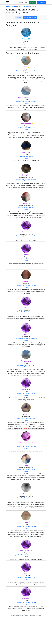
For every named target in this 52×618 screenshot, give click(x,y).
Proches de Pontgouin (30, 17)
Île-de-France (30, 207)
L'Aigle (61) (22, 156)
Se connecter (41, 2)
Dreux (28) (20, 312)
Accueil (8, 6)
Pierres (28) (20, 365)
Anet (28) (20, 128)
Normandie (29, 156)
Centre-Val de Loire (30, 43)
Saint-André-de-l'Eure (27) (22, 338)
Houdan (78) (21, 207)
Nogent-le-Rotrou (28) (20, 555)
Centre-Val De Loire (23, 6)
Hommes (18, 17)
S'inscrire (32, 2)
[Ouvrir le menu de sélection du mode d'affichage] (26, 2)
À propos (20, 2)
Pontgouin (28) (20, 43)
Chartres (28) (20, 71)
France (14, 6)
